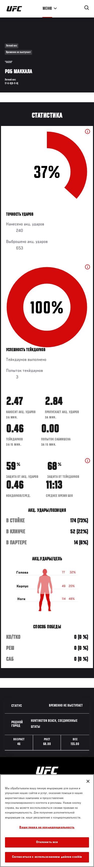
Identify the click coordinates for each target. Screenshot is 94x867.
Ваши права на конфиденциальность (46, 827)
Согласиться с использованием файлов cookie (47, 857)
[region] (47, 820)
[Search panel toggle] (86, 7)
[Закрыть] (87, 781)
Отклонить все (47, 842)
